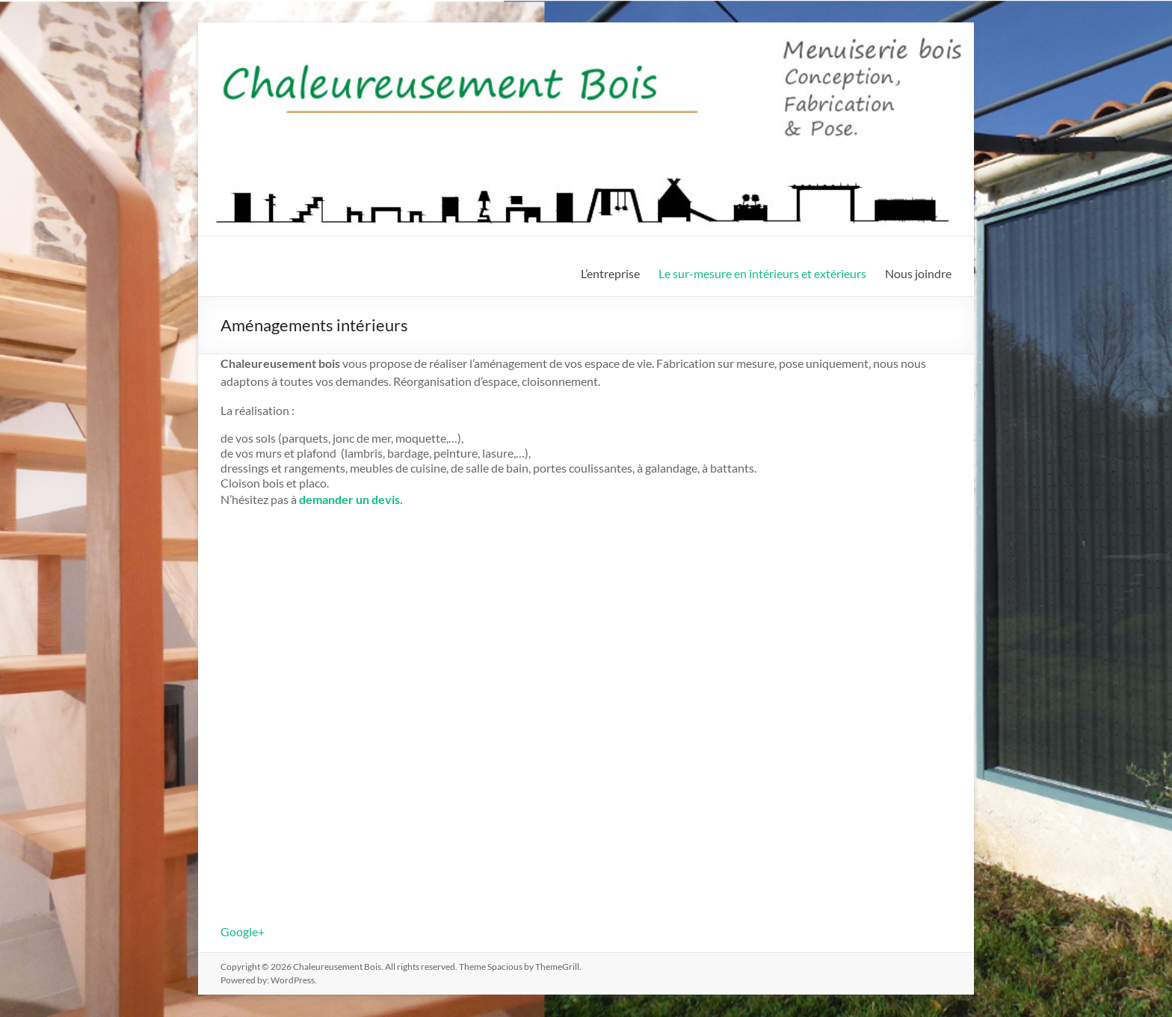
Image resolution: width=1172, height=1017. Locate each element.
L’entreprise (610, 273)
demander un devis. (351, 499)
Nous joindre (918, 273)
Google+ (242, 931)
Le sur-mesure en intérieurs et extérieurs (762, 273)
